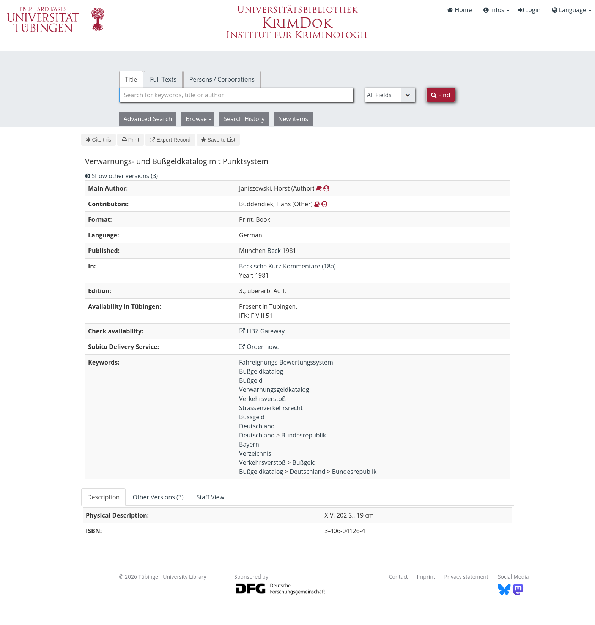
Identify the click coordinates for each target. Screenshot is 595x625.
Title (131, 79)
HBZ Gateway (262, 331)
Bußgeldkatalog (261, 371)
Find (440, 95)
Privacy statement (466, 576)
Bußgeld (251, 380)
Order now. (259, 346)
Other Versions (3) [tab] (157, 497)
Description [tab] (103, 497)
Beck (274, 250)
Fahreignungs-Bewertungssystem (286, 362)
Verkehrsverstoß (262, 399)
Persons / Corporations (222, 79)
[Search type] (390, 95)
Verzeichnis (255, 453)
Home (459, 10)
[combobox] (236, 95)
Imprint (426, 576)
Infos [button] (496, 10)
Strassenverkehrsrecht (271, 408)
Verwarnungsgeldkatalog (274, 389)
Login (529, 10)
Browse (198, 119)
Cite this (98, 140)
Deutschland (257, 426)
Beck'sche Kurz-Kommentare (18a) (287, 266)
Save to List (218, 140)
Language (572, 10)
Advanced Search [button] (148, 119)
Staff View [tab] (210, 497)
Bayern (249, 444)
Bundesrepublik (303, 435)
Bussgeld (251, 417)
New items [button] (293, 119)
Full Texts (163, 79)
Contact (398, 576)
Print (130, 140)
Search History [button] (244, 119)
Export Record (170, 140)
